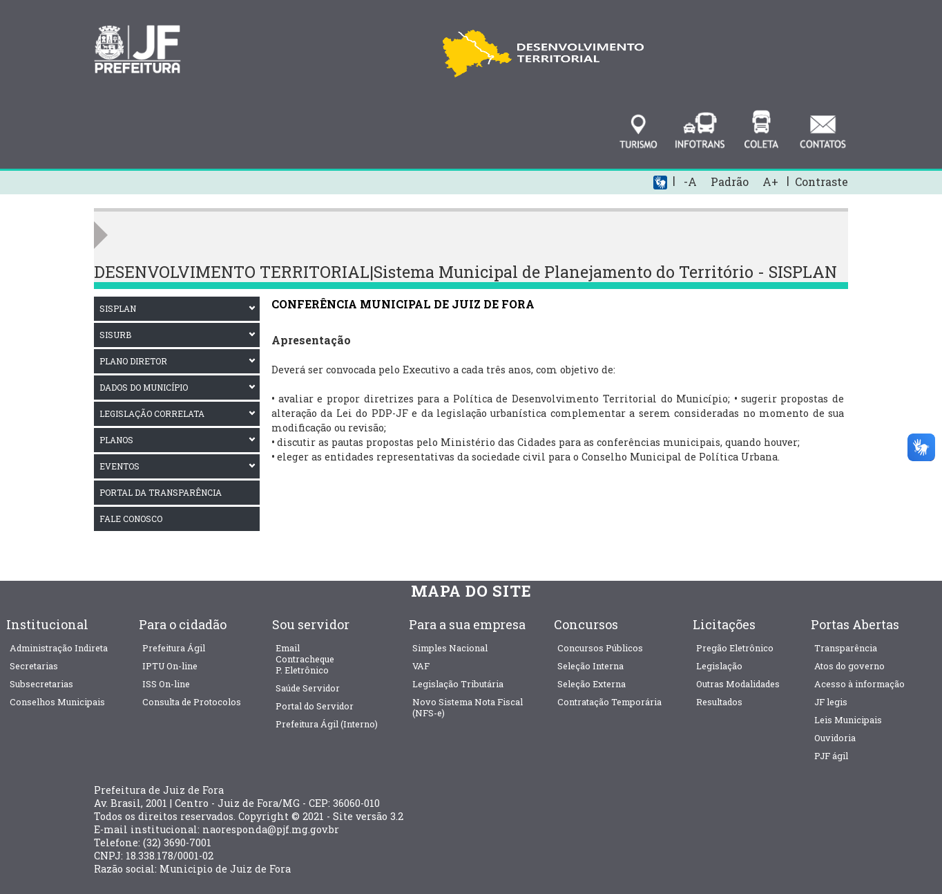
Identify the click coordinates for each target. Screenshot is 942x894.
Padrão (730, 181)
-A (690, 181)
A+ (770, 181)
